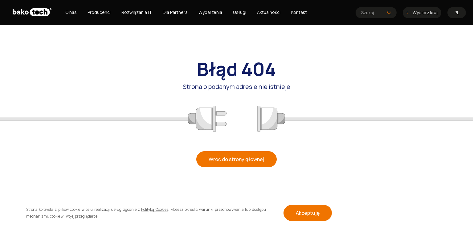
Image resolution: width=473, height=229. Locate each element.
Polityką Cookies (154, 209)
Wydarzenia (210, 12)
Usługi (239, 12)
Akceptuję (308, 213)
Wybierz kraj (422, 12)
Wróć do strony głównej (236, 159)
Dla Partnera (175, 12)
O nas (71, 12)
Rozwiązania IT (136, 12)
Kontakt (299, 12)
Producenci (99, 12)
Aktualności (268, 12)
